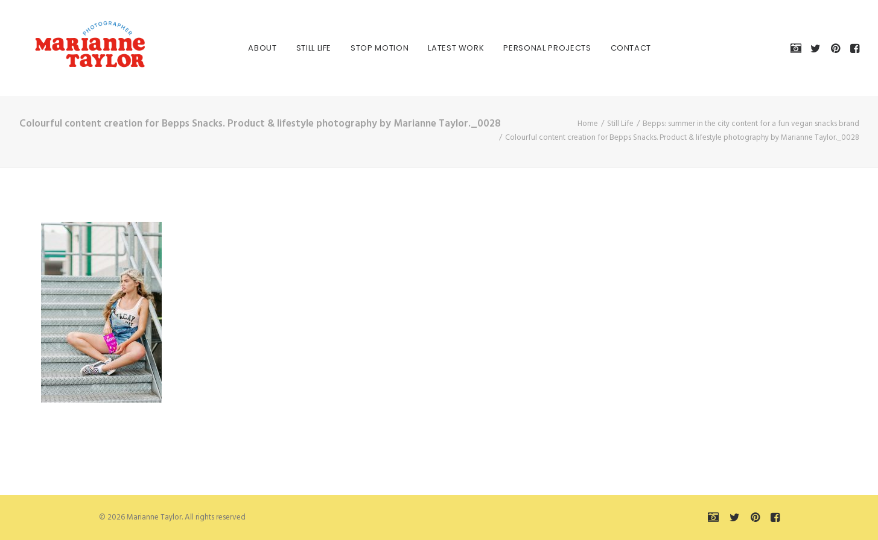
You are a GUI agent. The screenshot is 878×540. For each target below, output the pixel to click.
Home (587, 124)
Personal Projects (537, 48)
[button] (798, 48)
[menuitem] (252, 48)
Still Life (303, 48)
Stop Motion (369, 48)
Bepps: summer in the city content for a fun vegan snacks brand (751, 124)
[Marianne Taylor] (76, 48)
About (252, 48)
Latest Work (446, 48)
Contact (620, 48)
